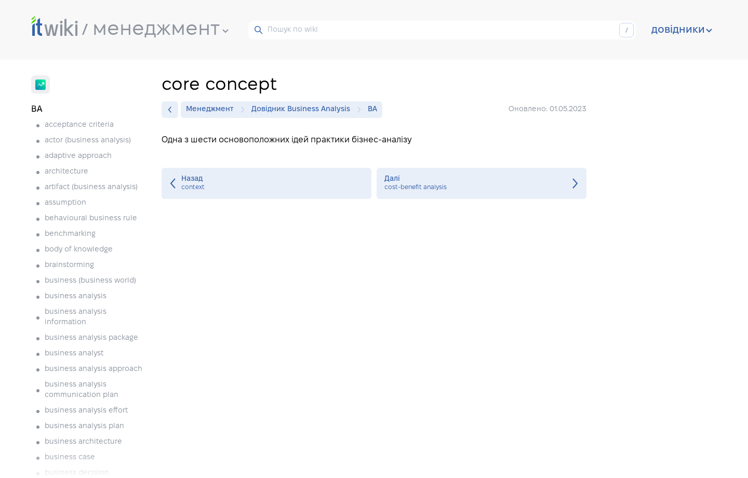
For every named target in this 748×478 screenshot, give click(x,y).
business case (70, 457)
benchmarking (70, 234)
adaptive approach (78, 156)
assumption (65, 203)
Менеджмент (212, 109)
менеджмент (160, 29)
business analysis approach (93, 369)
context (266, 183)
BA (372, 109)
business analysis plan (84, 426)
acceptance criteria (79, 125)
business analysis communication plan (81, 390)
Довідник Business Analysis (303, 109)
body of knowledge (79, 249)
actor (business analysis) (88, 140)
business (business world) (90, 280)
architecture (66, 171)
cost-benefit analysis (481, 183)
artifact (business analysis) (91, 187)
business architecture (83, 442)
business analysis (75, 296)
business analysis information (75, 317)
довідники (681, 30)
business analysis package (91, 338)
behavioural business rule (91, 218)
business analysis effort (86, 410)
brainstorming (69, 265)
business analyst (74, 353)
